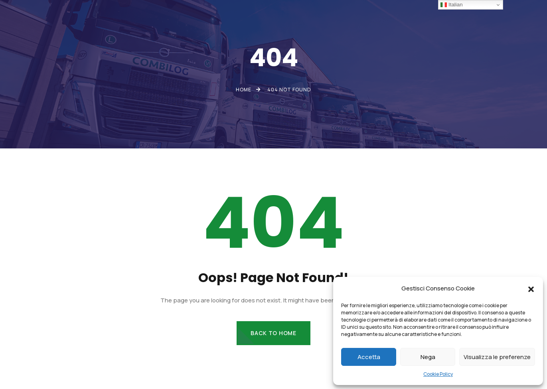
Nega (428, 357)
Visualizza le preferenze (497, 357)
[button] (531, 288)
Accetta (368, 357)
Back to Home (273, 333)
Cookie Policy (438, 374)
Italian (451, 5)
